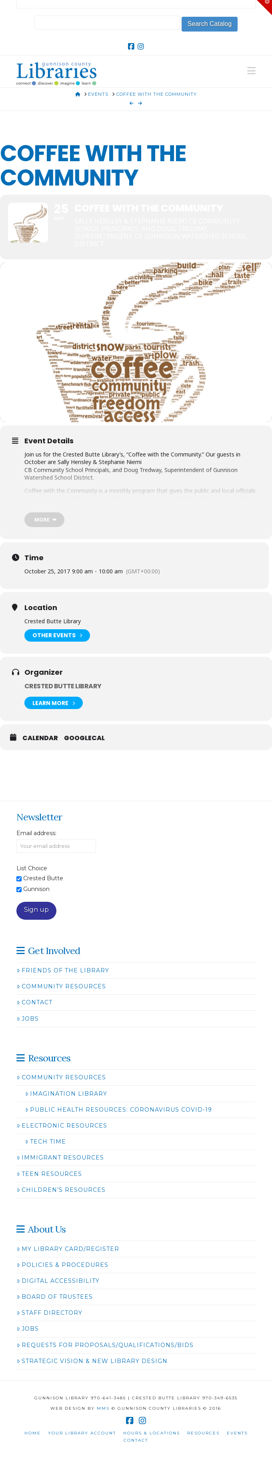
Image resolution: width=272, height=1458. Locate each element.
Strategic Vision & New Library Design (92, 1361)
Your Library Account (82, 1433)
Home (32, 1433)
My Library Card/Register (68, 1249)
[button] (251, 71)
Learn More (53, 703)
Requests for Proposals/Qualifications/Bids (105, 1345)
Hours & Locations (151, 1433)
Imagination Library (66, 1093)
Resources (203, 1433)
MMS (103, 1408)
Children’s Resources (61, 1189)
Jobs (28, 1018)
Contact (34, 1002)
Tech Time (45, 1141)
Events (237, 1433)
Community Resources (61, 986)
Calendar (40, 738)
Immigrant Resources (60, 1157)
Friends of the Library (63, 970)
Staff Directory (49, 1312)
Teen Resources (49, 1173)
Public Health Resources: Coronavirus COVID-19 (118, 1109)
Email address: (36, 833)
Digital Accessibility (58, 1280)
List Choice (31, 868)
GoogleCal (84, 738)
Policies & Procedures (62, 1264)
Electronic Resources (62, 1125)
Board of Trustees (55, 1296)
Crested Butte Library (63, 686)
